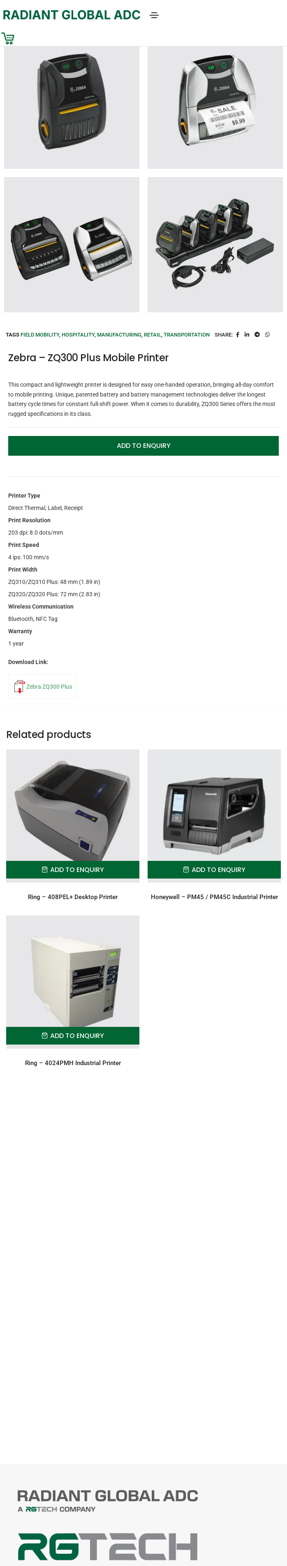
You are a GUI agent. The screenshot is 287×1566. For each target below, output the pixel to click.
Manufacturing (119, 335)
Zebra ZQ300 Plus (49, 686)
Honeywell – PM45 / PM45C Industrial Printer (214, 897)
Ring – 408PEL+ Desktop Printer (73, 897)
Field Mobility (40, 335)
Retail (152, 335)
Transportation (187, 335)
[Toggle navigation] (154, 15)
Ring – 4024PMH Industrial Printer (73, 1063)
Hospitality (78, 335)
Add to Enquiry (144, 445)
